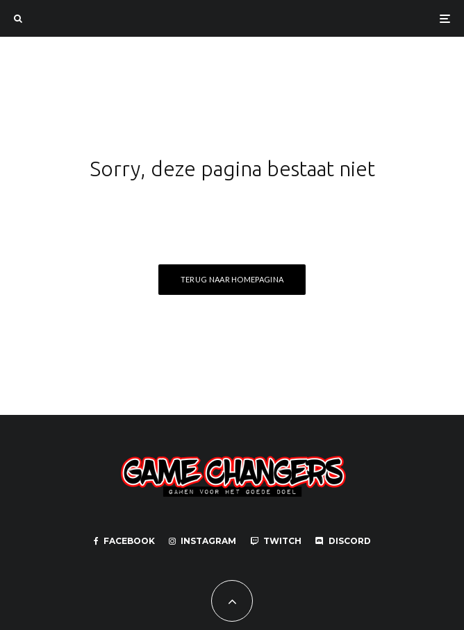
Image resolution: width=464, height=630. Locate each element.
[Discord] (343, 541)
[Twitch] (275, 541)
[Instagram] (202, 541)
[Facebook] (124, 541)
